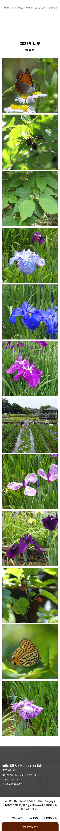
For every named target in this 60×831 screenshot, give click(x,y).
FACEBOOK (16, 818)
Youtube (29, 8)
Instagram (51, 818)
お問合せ (53, 8)
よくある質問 (41, 8)
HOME (7, 8)
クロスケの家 (18, 8)
